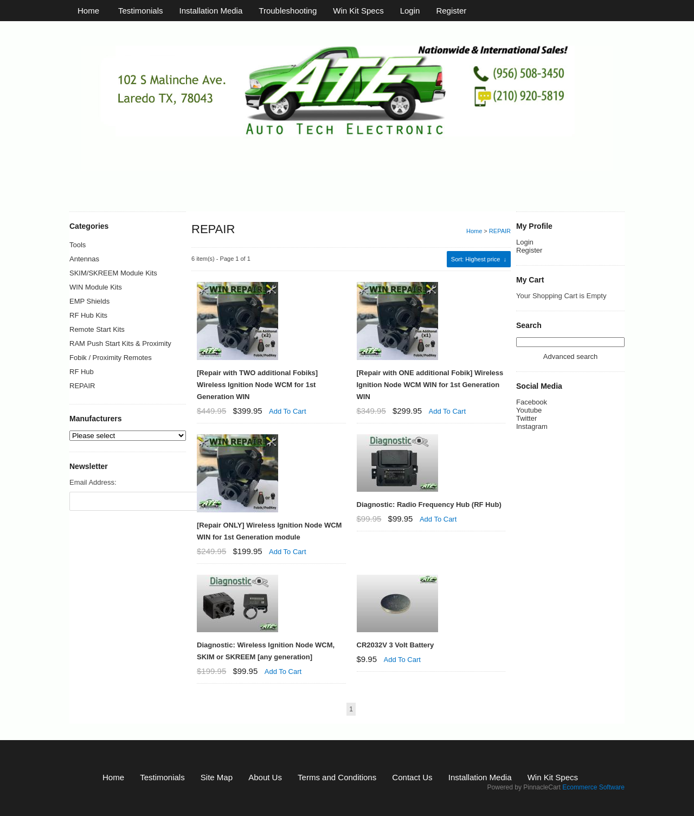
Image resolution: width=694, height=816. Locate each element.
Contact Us (412, 777)
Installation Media (211, 10)
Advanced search (570, 364)
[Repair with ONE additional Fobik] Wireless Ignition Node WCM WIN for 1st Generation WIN (430, 385)
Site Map (217, 777)
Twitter (526, 426)
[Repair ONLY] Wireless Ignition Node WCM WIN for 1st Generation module (269, 531)
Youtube (529, 418)
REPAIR (500, 231)
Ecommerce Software (593, 787)
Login (410, 10)
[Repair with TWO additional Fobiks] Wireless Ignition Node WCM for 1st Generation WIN (257, 385)
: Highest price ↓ (478, 259)
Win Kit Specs (358, 10)
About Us (265, 777)
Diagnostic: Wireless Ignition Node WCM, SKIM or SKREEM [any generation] (266, 651)
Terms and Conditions (337, 777)
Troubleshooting (288, 10)
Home (88, 10)
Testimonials (140, 10)
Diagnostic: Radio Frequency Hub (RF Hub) (429, 504)
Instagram (532, 434)
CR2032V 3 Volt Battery (395, 645)
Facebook (531, 410)
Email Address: (93, 482)
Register (451, 10)
